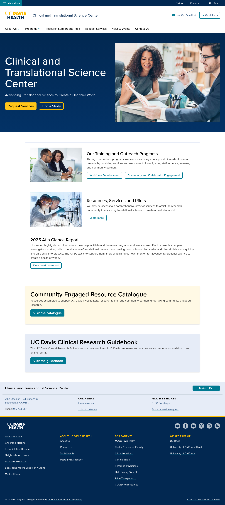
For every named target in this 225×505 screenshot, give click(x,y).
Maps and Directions (71, 459)
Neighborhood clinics (17, 455)
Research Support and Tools (63, 29)
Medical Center (13, 436)
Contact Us (142, 29)
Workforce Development (105, 175)
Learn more (97, 218)
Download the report (46, 265)
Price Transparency (125, 478)
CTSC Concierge (161, 403)
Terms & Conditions (57, 499)
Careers (194, 3)
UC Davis (175, 441)
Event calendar (86, 403)
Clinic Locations (124, 453)
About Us (65, 441)
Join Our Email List (184, 15)
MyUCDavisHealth (125, 441)
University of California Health (186, 447)
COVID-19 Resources (126, 484)
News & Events (121, 29)
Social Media (67, 453)
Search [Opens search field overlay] (215, 3)
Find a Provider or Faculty (129, 447)
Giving (179, 3)
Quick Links (211, 15)
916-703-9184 (20, 409)
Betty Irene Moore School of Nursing (25, 468)
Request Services (96, 29)
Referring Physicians (126, 466)
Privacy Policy (75, 499)
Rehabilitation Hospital (17, 449)
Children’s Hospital (15, 443)
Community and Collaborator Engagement (154, 175)
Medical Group (13, 474)
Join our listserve (87, 409)
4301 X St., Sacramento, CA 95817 (203, 499)
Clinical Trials (122, 459)
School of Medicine (16, 461)
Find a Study (51, 106)
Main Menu (11, 3)
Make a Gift (206, 388)
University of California (183, 453)
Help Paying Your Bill (126, 472)
